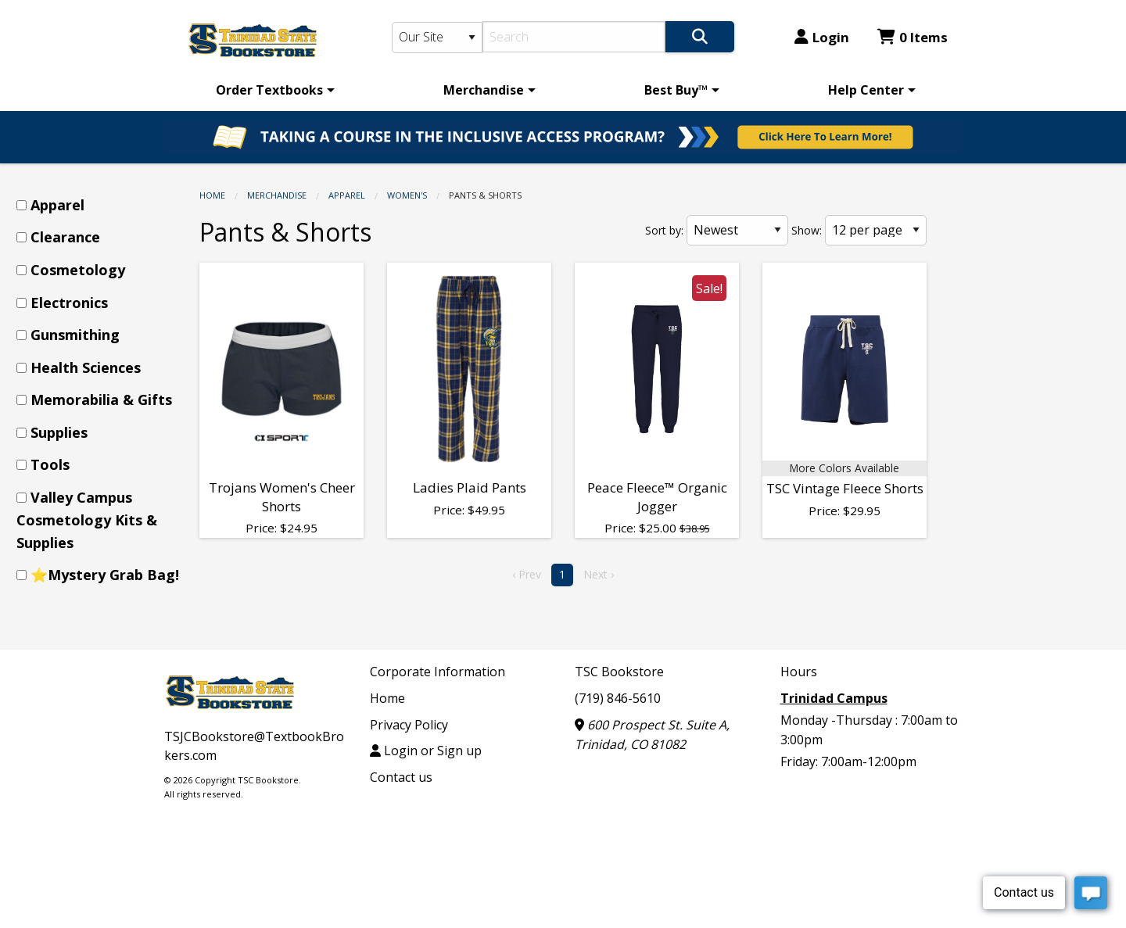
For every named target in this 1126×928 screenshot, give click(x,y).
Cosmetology (77, 269)
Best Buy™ (676, 90)
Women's (407, 195)
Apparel (346, 195)
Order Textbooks (269, 90)
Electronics (69, 302)
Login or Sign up (426, 750)
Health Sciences (85, 367)
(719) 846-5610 (618, 698)
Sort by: (664, 230)
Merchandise (483, 90)
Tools (50, 464)
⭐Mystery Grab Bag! (104, 574)
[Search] (574, 36)
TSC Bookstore (619, 671)
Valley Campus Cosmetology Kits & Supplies (86, 520)
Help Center (866, 90)
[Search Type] (437, 37)
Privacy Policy (409, 724)
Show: (806, 230)
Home (212, 195)
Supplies (59, 432)
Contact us (401, 777)
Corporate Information (437, 671)
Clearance (65, 237)
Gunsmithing (75, 334)
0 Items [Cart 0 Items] (912, 37)
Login (821, 37)
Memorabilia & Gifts (101, 399)
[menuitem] (272, 90)
